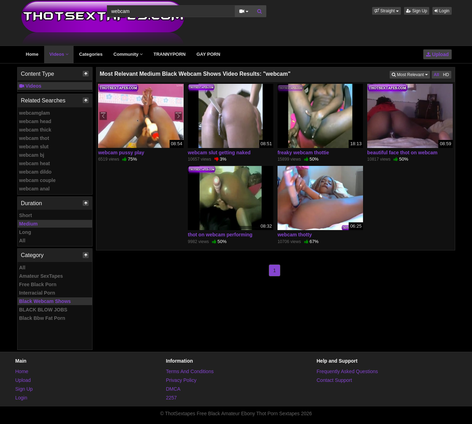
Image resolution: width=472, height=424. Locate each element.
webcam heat (34, 163)
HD (446, 74)
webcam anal (34, 188)
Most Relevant (411, 74)
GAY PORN (208, 54)
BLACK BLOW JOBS (43, 309)
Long (25, 232)
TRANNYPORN (169, 54)
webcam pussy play (121, 152)
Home (32, 54)
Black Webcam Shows (45, 301)
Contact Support (334, 380)
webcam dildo (35, 172)
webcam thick (35, 130)
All (22, 240)
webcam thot (34, 138)
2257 (171, 398)
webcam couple (37, 180)
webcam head (35, 121)
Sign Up (416, 10)
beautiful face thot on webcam (402, 152)
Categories (91, 54)
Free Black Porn (38, 284)
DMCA (173, 389)
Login (442, 10)
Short (25, 215)
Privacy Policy (181, 380)
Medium (28, 224)
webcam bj (32, 155)
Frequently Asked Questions (347, 371)
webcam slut (34, 146)
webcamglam (34, 113)
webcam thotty (295, 234)
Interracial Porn (37, 293)
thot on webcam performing (220, 234)
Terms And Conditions (190, 371)
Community (128, 54)
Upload (437, 54)
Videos (58, 54)
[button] (386, 11)
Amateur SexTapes (41, 276)
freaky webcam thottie (303, 152)
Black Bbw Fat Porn (42, 318)
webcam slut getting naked (219, 152)
